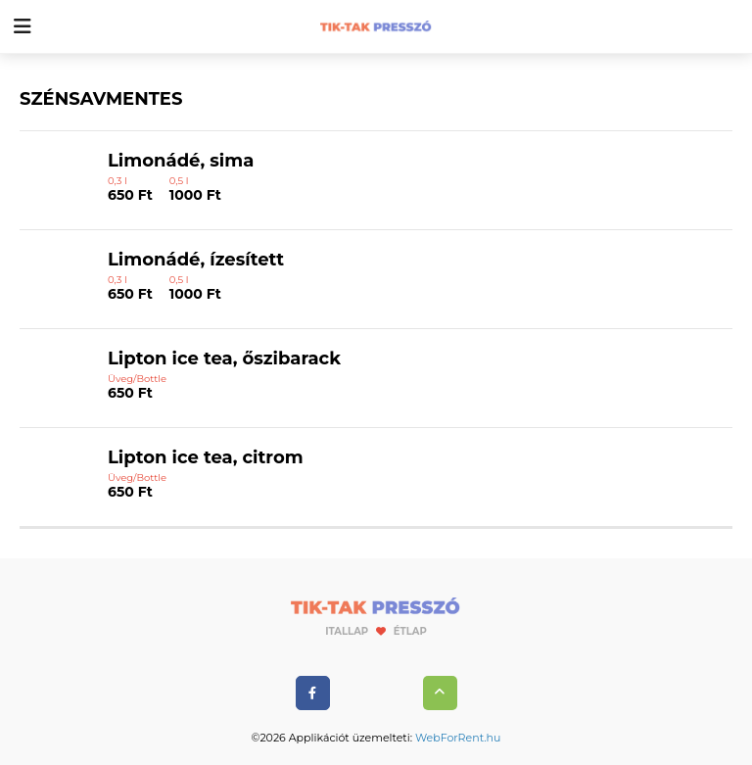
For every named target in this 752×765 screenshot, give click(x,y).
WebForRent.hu (457, 737)
